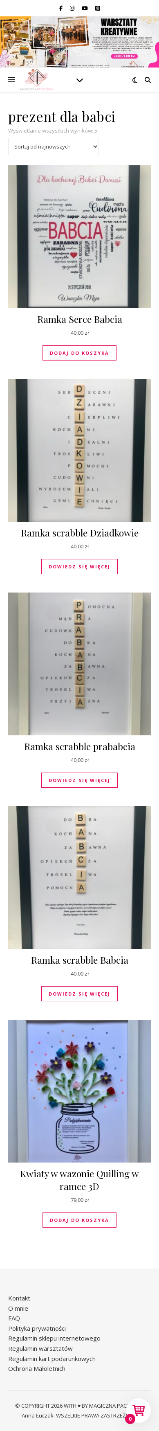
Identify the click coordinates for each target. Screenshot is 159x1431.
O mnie (18, 1308)
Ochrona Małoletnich (36, 1368)
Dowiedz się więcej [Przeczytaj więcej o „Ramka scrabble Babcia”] (79, 994)
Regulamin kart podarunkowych (52, 1358)
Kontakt (19, 1298)
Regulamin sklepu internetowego (54, 1338)
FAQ (14, 1318)
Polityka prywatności (37, 1328)
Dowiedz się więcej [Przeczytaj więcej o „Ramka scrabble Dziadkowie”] (79, 566)
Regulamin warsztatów (40, 1348)
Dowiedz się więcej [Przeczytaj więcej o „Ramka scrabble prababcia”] (79, 780)
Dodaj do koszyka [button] (79, 353)
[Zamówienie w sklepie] (53, 146)
